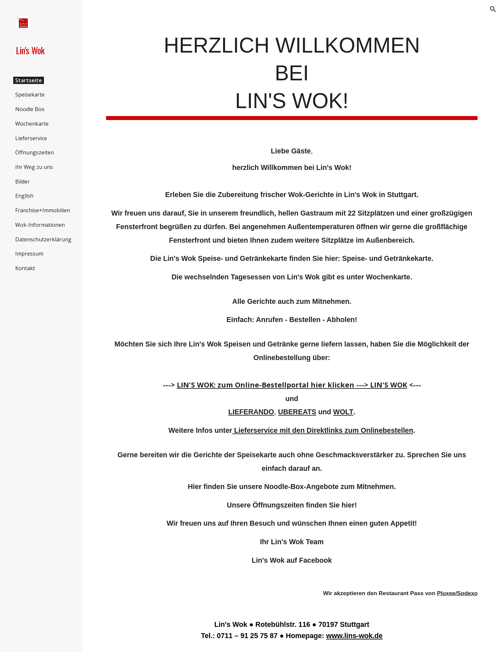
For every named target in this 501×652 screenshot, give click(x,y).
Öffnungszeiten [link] (34, 152)
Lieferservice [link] (31, 138)
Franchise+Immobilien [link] (42, 210)
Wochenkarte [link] (32, 123)
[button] (493, 9)
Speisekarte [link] (30, 94)
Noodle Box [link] (29, 109)
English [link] (24, 195)
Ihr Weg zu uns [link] (34, 167)
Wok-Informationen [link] (40, 224)
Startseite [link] (28, 80)
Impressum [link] (29, 253)
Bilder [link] (22, 181)
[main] (292, 75)
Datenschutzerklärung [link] (43, 239)
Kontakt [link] (25, 268)
